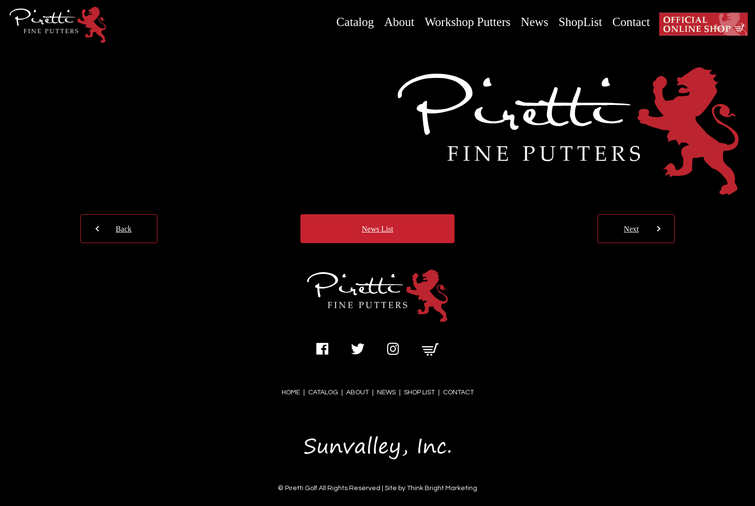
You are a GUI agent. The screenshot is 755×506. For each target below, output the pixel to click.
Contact (631, 21)
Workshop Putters (467, 21)
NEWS (386, 392)
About (399, 21)
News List (377, 229)
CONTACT (458, 392)
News (534, 21)
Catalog (355, 21)
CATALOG (323, 392)
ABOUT (357, 392)
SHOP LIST (419, 392)
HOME (291, 392)
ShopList (580, 21)
